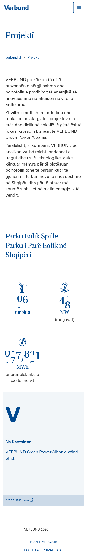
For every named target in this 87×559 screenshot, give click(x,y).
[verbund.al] (13, 414)
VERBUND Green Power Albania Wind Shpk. (42, 455)
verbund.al (13, 57)
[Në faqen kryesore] (16, 7)
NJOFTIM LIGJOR (43, 542)
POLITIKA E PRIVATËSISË (43, 550)
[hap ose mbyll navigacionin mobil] (78, 7)
